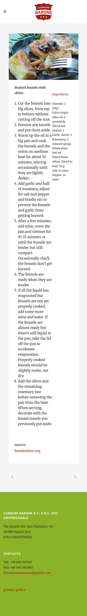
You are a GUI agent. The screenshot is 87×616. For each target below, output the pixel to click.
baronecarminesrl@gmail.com (27, 573)
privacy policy (14, 590)
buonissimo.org (28, 451)
